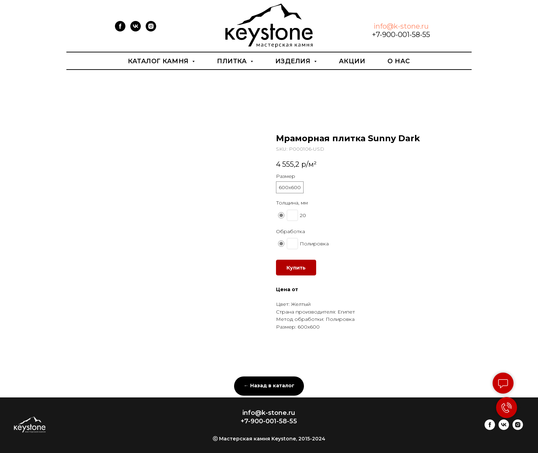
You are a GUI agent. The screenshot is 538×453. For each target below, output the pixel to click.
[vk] (135, 30)
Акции (352, 61)
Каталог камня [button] (159, 61)
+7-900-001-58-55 (401, 34)
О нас (398, 61)
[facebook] (120, 30)
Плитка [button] (233, 61)
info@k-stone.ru (401, 26)
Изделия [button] (293, 61)
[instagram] (151, 30)
